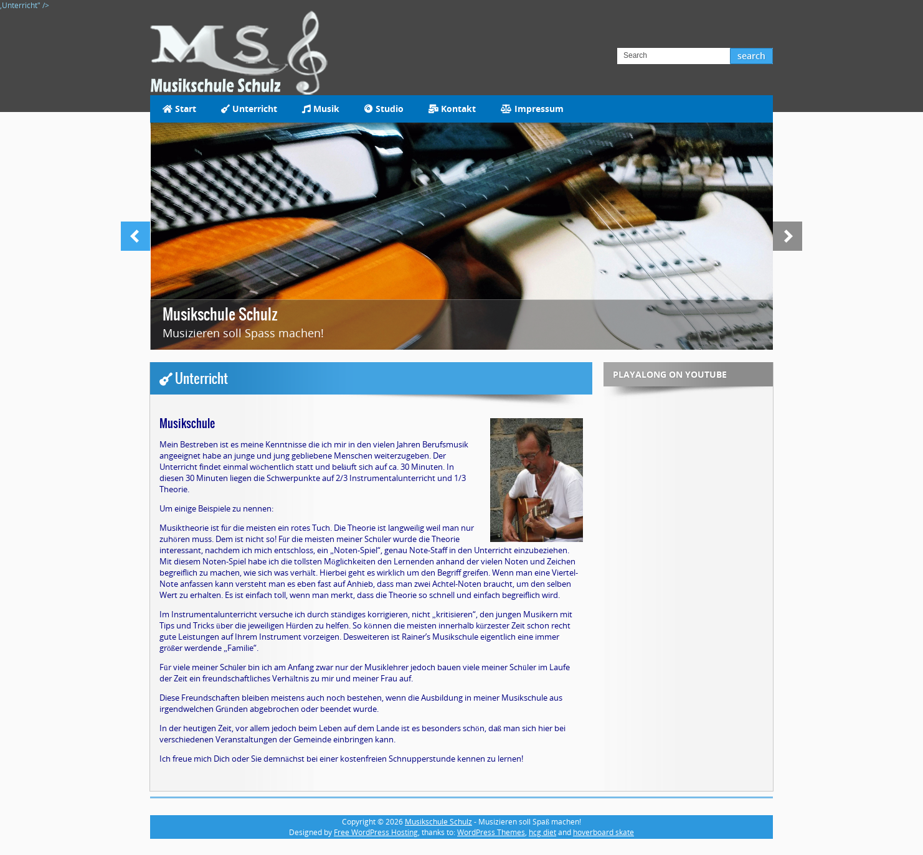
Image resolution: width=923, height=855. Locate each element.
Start (179, 108)
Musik (320, 108)
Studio (384, 108)
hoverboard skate (603, 832)
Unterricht (249, 108)
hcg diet (542, 832)
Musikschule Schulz (220, 314)
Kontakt (452, 108)
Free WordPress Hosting (376, 832)
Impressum (532, 108)
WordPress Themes (491, 832)
